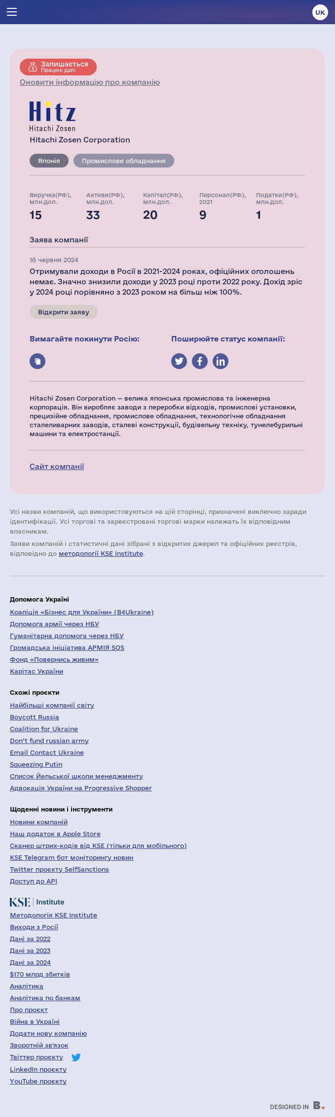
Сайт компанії (57, 466)
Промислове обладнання (124, 160)
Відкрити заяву (63, 311)
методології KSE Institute (101, 553)
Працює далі (64, 66)
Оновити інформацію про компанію (90, 82)
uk (320, 12)
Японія (49, 160)
